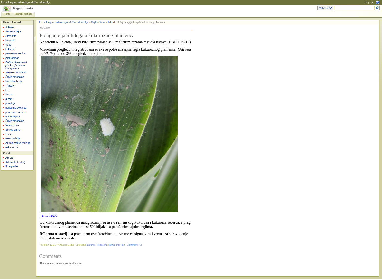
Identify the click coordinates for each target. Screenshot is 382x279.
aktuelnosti (11, 147)
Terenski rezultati (23, 13)
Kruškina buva (13, 81)
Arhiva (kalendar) (15, 162)
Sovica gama (12, 129)
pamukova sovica (15, 53)
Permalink (102, 244)
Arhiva (9, 157)
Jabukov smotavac (16, 72)
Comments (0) (134, 244)
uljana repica (12, 116)
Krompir (9, 40)
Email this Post (117, 244)
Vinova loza (12, 125)
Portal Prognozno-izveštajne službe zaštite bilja (25, 2)
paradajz (10, 103)
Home (7, 13)
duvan (8, 98)
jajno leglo (49, 215)
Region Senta (23, 8)
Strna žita (10, 35)
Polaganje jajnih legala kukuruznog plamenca (87, 35)
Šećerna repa (13, 31)
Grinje (8, 134)
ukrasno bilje (12, 138)
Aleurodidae (12, 57)
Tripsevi (9, 85)
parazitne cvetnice (15, 107)
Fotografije (11, 166)
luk (7, 90)
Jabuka (9, 27)
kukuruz (9, 49)
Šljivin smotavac (14, 76)
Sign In (369, 2)
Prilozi (111, 22)
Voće (8, 44)
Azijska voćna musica (17, 142)
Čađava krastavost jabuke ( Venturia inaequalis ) (16, 65)
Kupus (9, 94)
